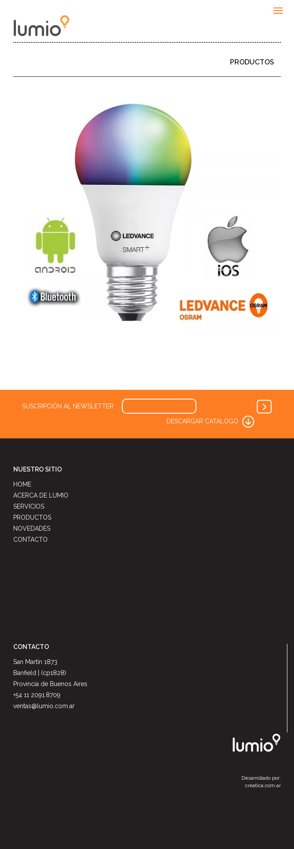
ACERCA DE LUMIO (40, 495)
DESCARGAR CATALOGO (211, 421)
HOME (22, 484)
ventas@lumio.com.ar (44, 705)
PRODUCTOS (252, 62)
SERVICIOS (28, 506)
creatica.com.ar (263, 785)
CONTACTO (30, 539)
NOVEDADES (31, 528)
